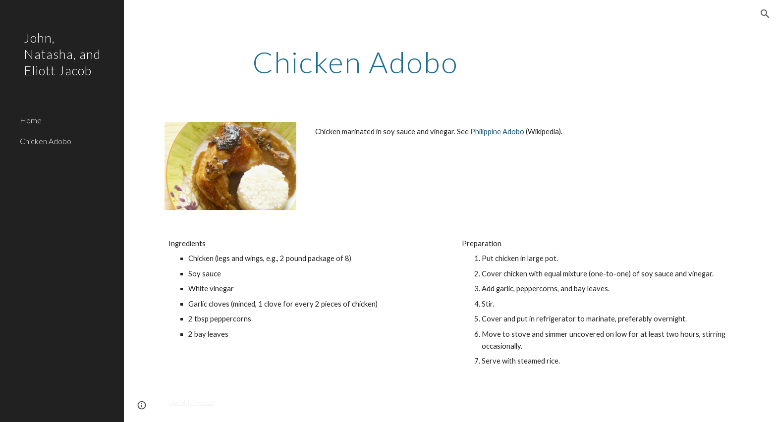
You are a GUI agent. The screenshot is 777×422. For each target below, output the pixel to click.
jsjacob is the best (191, 402)
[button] (765, 14)
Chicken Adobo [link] (45, 141)
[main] (355, 62)
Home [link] (31, 120)
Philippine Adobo (497, 131)
